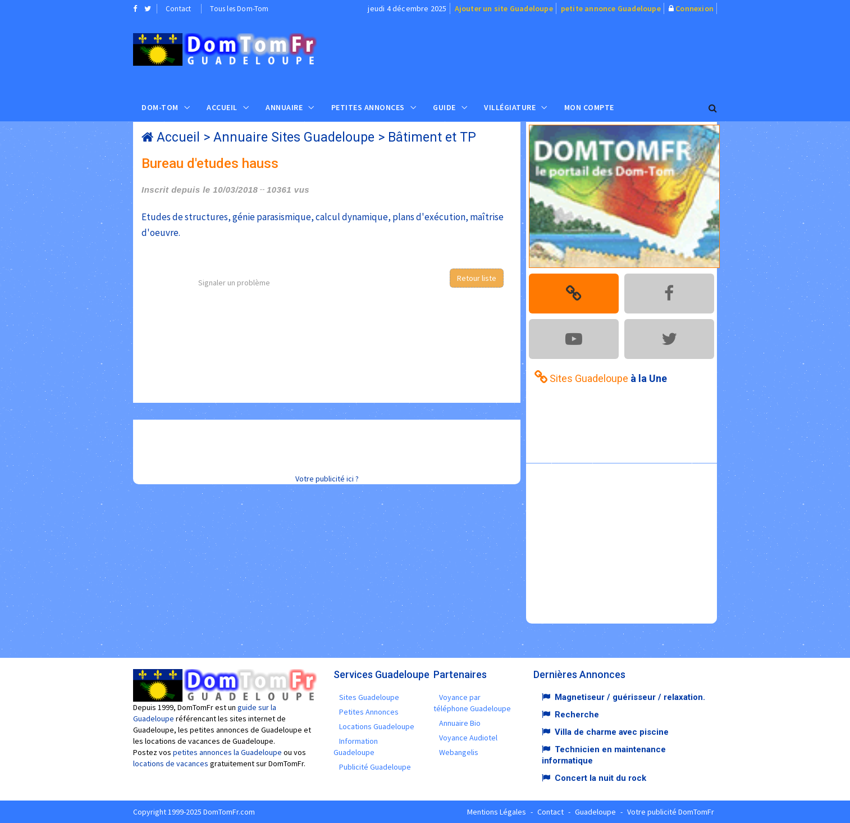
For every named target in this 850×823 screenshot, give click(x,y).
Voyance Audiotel (468, 738)
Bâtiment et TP (432, 137)
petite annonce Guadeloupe (611, 8)
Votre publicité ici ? (327, 479)
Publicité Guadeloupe (375, 767)
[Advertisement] (537, 54)
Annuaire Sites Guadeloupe (293, 137)
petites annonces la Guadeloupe (227, 752)
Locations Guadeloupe (376, 726)
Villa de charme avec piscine (612, 732)
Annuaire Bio (460, 723)
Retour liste (476, 278)
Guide (444, 107)
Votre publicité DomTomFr (670, 812)
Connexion (694, 8)
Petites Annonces (368, 107)
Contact (178, 8)
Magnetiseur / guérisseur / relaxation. (630, 697)
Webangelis (458, 752)
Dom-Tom (160, 107)
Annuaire (284, 107)
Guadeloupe (595, 812)
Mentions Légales (496, 812)
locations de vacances (170, 763)
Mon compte (589, 107)
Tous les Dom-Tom (239, 8)
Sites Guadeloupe (369, 697)
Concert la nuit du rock (600, 778)
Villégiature (510, 107)
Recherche (577, 715)
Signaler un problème (234, 283)
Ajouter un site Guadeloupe (504, 8)
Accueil (222, 107)
